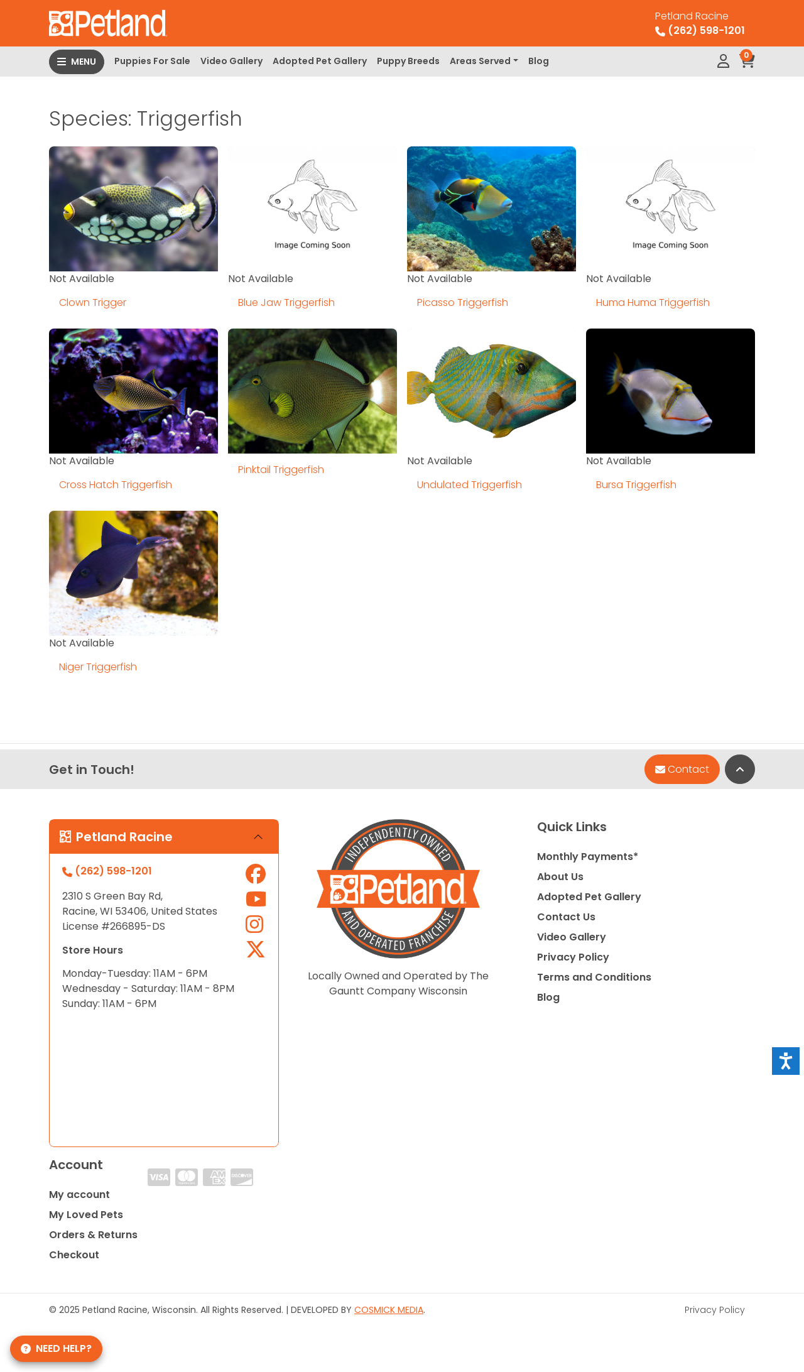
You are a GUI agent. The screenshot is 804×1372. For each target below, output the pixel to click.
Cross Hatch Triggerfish (115, 484)
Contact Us (566, 917)
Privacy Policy (573, 957)
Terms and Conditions (594, 977)
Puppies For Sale (152, 61)
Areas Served (480, 61)
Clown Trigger (92, 302)
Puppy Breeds (408, 61)
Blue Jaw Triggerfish (286, 302)
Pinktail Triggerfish (281, 469)
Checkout (74, 1255)
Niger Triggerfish (98, 667)
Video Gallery (231, 61)
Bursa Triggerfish (636, 484)
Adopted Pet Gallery (320, 61)
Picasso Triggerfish (462, 302)
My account (79, 1194)
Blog (538, 61)
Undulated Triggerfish (469, 484)
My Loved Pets (86, 1214)
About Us (560, 876)
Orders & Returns (93, 1235)
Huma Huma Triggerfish (653, 302)
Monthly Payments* (587, 856)
